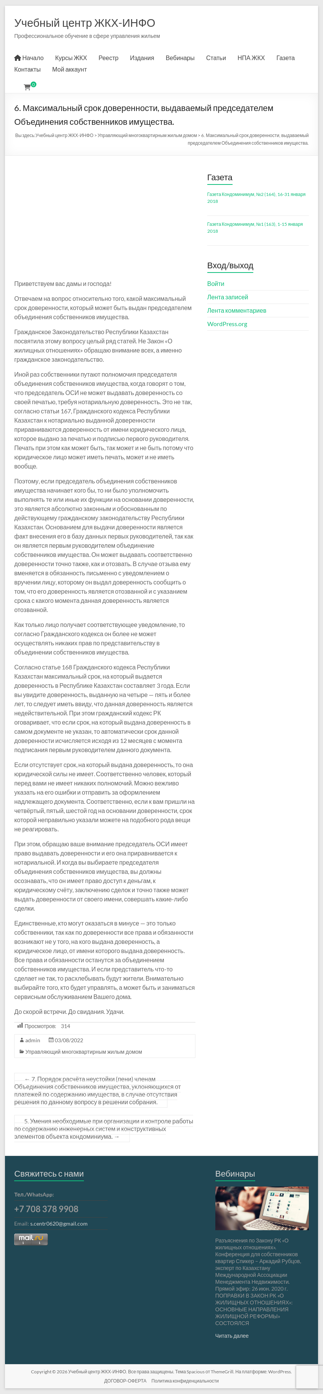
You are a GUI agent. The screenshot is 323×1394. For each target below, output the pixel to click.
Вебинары (180, 57)
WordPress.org (227, 323)
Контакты (27, 69)
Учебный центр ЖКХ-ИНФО (84, 22)
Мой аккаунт (69, 69)
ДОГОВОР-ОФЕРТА (125, 1381)
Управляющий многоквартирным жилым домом (83, 1051)
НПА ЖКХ (251, 57)
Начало (29, 57)
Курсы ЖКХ (71, 57)
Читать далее (232, 1335)
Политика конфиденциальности (185, 1381)
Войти (216, 283)
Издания (142, 57)
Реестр (108, 57)
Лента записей (227, 296)
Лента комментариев (236, 310)
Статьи (216, 57)
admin (32, 1040)
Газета (285, 57)
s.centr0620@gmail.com (59, 1223)
